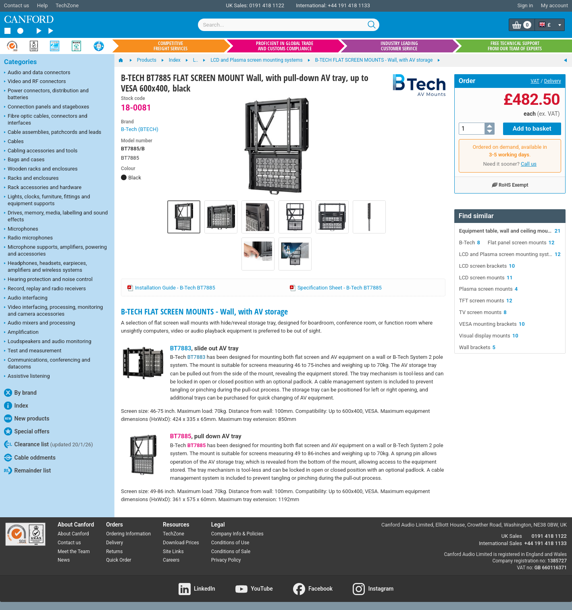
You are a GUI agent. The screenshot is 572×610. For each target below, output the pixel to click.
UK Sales (511, 536)
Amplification (21, 332)
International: (311, 5)
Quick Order (118, 560)
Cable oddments (30, 458)
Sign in (525, 5)
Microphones (21, 229)
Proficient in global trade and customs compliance (284, 46)
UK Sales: (237, 5)
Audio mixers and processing (39, 323)
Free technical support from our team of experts (515, 46)
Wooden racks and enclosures (40, 169)
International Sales (500, 543)
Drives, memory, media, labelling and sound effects (56, 216)
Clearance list (48, 444)
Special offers (27, 431)
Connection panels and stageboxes (46, 107)
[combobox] (288, 25)
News (64, 560)
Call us (529, 163)
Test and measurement (32, 351)
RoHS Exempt (509, 184)
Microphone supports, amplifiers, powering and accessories (55, 250)
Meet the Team (74, 551)
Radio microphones (28, 238)
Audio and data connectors (37, 73)
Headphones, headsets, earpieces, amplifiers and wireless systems (45, 266)
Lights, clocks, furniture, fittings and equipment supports (47, 200)
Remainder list (27, 470)
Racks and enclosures (31, 178)
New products (26, 418)
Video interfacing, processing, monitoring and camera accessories (53, 310)
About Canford (73, 534)
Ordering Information (128, 534)
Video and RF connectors (35, 81)
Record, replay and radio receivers (45, 289)
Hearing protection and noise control (48, 279)
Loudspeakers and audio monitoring (48, 342)
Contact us (16, 5)
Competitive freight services (170, 46)
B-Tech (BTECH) (139, 129)
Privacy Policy (226, 560)
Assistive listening (27, 376)
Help (42, 5)
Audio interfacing (26, 298)
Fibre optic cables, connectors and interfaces (45, 119)
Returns (114, 551)
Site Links (173, 551)
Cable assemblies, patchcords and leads (52, 132)
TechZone (67, 5)
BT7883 (180, 348)
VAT (535, 81)
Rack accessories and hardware (42, 188)
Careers (171, 560)
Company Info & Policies (237, 534)
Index (16, 406)
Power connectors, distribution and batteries (46, 93)
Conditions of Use (230, 542)
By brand (20, 393)
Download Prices (181, 542)
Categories (20, 62)
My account (554, 5)
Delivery (552, 81)
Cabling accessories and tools (40, 151)
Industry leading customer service (399, 46)
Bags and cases (24, 160)
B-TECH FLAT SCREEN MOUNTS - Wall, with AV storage (204, 311)
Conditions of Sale (230, 551)
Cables (14, 142)
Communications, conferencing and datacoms (47, 363)
